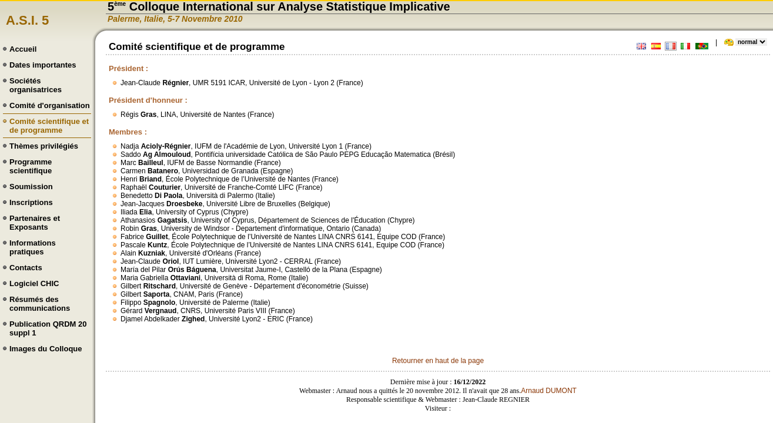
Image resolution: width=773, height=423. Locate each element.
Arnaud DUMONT (549, 391)
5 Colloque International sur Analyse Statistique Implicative (279, 6)
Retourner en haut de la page (438, 361)
